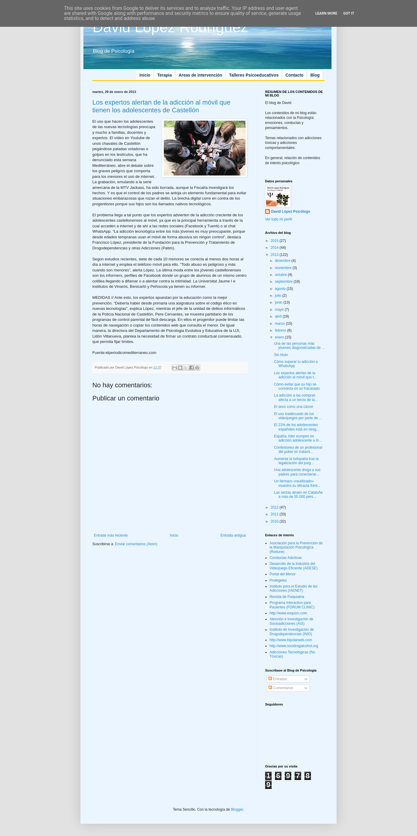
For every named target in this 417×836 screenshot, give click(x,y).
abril (279, 316)
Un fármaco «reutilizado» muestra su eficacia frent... (297, 483)
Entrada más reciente (111, 535)
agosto (281, 289)
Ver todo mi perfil (278, 219)
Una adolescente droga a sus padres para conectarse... (297, 472)
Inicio (144, 75)
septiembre (284, 281)
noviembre (283, 268)
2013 (275, 255)
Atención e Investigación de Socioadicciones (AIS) (291, 621)
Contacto (294, 75)
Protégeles (278, 580)
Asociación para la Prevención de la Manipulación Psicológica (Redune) (296, 547)
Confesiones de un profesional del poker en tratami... (298, 449)
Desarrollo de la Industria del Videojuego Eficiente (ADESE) (294, 566)
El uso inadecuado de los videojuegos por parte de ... (298, 416)
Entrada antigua (233, 535)
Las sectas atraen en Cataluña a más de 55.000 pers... (298, 494)
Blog (315, 75)
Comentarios (280, 688)
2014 (275, 247)
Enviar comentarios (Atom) (136, 544)
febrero (281, 330)
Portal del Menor (283, 574)
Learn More (326, 13)
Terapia (164, 75)
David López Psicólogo (290, 211)
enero (280, 337)
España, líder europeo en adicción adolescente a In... (298, 438)
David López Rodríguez (170, 27)
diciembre (283, 261)
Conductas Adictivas (286, 558)
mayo (280, 309)
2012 (275, 507)
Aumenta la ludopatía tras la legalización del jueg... (296, 461)
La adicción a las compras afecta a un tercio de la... (296, 397)
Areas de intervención (200, 75)
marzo (280, 323)
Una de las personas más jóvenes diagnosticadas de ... (299, 345)
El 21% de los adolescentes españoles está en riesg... (296, 427)
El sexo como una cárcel (293, 407)
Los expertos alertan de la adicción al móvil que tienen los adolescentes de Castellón (161, 106)
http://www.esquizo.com (288, 613)
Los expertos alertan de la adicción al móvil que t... (295, 375)
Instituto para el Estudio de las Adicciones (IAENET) (294, 588)
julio (278, 295)
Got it (348, 13)
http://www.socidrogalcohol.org (294, 646)
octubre (281, 275)
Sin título (281, 355)
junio (279, 302)
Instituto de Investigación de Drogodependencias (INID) (292, 631)
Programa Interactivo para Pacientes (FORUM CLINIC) (292, 605)
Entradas (277, 679)
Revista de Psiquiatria (287, 597)
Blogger (237, 809)
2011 (275, 514)
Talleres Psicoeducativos (253, 75)
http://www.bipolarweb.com (291, 640)
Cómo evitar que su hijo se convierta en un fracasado (297, 386)
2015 (275, 241)
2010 (275, 521)
